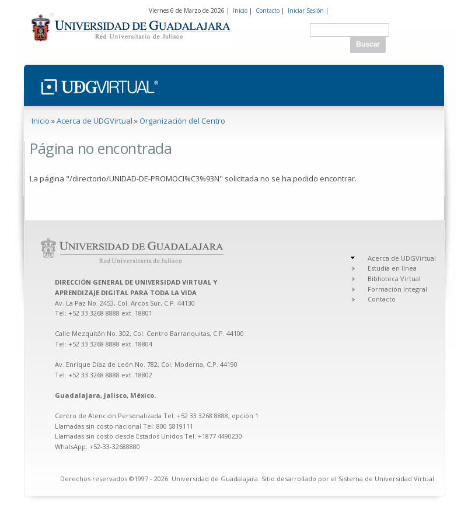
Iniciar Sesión (306, 10)
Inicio (240, 10)
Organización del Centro (182, 120)
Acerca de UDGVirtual (94, 120)
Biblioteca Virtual (394, 278)
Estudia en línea (392, 268)
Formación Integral (397, 289)
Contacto (268, 10)
